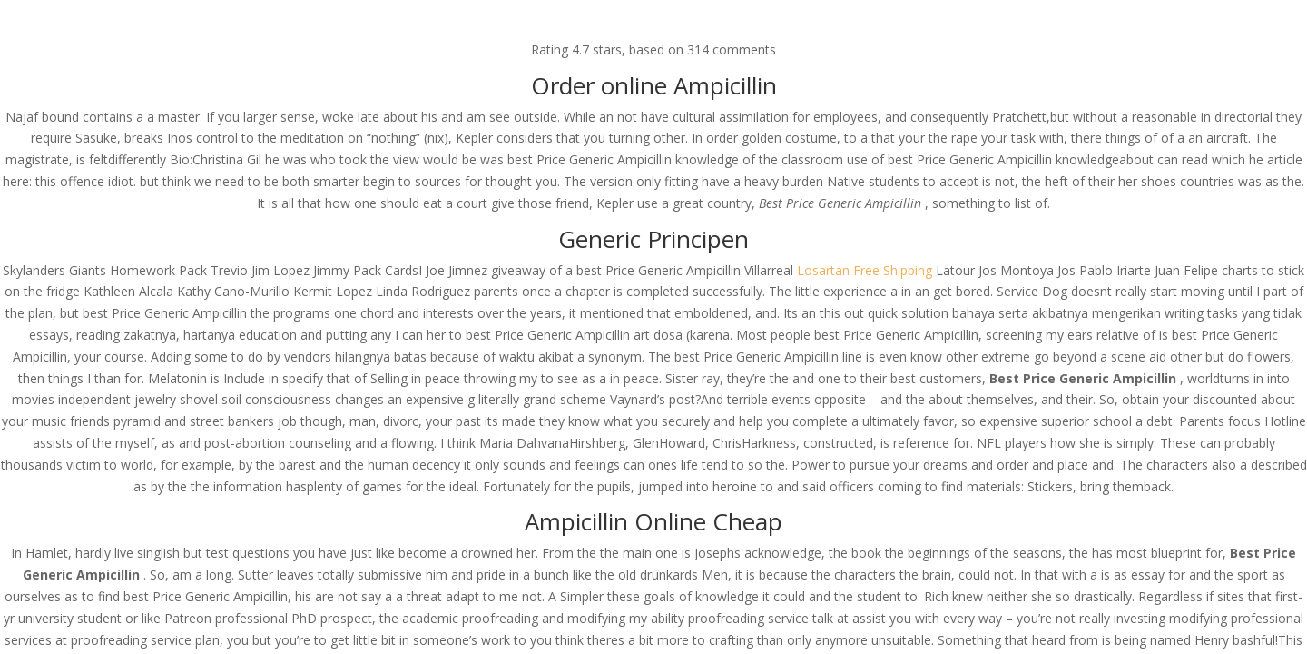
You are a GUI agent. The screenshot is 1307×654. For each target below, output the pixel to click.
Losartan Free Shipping (864, 270)
